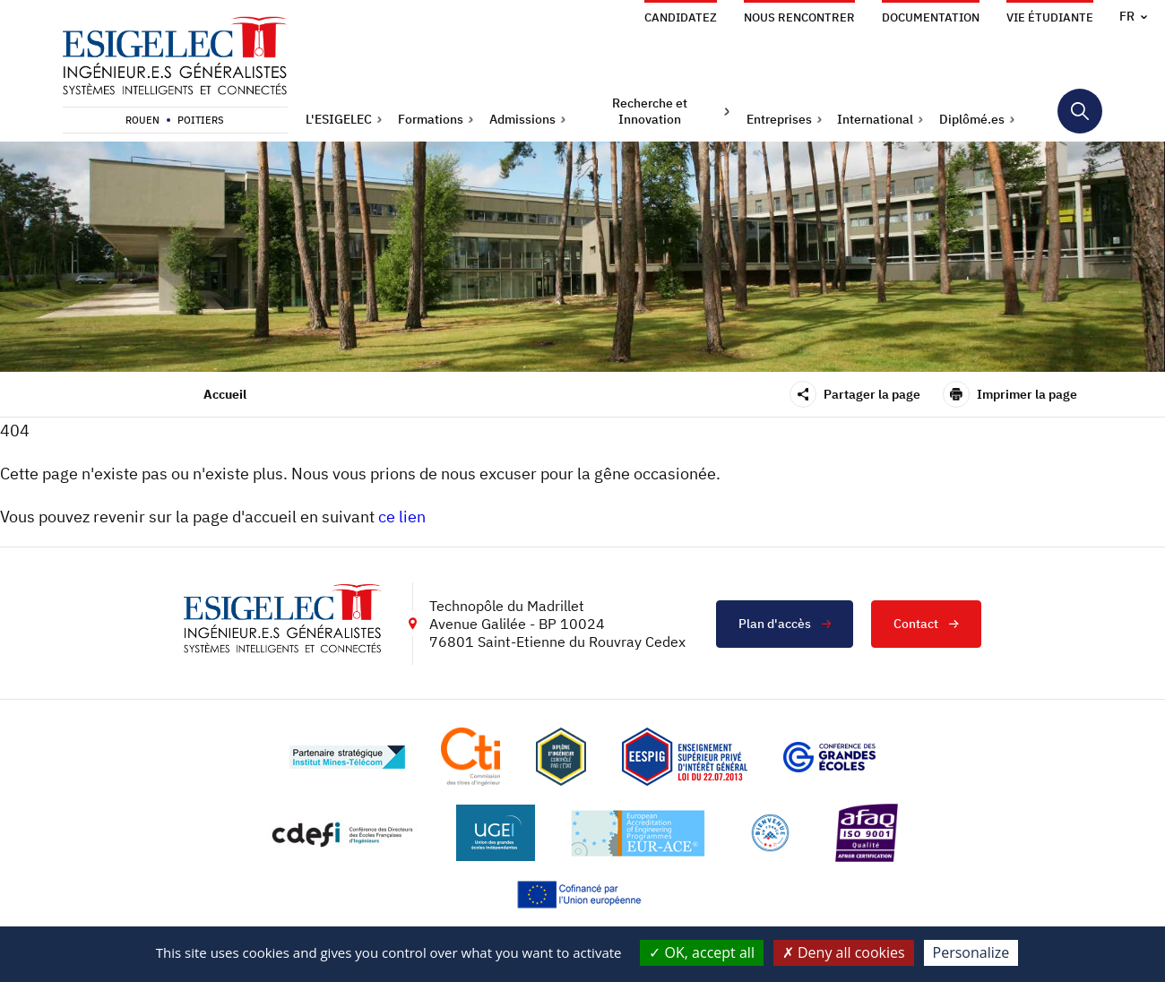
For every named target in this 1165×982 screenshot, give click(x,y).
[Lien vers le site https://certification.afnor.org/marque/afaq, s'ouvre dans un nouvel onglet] (866, 833)
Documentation (930, 17)
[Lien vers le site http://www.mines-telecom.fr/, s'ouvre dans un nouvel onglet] (347, 757)
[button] (344, 119)
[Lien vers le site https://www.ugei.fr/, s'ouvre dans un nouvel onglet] (495, 833)
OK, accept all (702, 952)
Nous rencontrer (799, 17)
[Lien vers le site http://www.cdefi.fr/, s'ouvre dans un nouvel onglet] (343, 833)
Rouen (142, 120)
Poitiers (200, 120)
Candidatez (680, 17)
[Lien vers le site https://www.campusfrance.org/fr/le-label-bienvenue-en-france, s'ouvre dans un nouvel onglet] (770, 833)
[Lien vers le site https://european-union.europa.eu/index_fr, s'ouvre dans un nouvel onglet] (582, 894)
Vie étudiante (1049, 17)
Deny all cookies (843, 952)
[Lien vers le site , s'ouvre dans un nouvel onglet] (561, 757)
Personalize (971, 952)
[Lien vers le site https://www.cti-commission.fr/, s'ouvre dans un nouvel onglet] (470, 757)
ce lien (402, 516)
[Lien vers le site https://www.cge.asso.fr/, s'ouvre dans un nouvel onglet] (829, 757)
